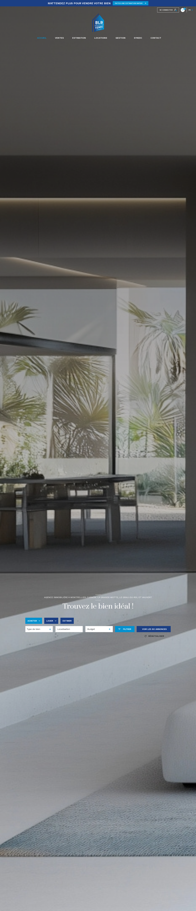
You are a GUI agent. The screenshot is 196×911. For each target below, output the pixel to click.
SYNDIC (138, 38)
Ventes (59, 38)
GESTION (120, 38)
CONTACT (156, 38)
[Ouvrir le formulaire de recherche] (124, 629)
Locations (100, 38)
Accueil (42, 38)
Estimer (67, 621)
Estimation (79, 38)
